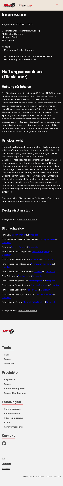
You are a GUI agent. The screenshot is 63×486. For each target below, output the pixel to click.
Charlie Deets (18, 247)
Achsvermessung (13, 426)
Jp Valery (35, 259)
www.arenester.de (27, 219)
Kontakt (8, 435)
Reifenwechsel (12, 413)
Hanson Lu (32, 289)
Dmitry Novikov (47, 239)
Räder (7, 354)
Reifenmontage (12, 409)
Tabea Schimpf (18, 234)
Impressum (6, 469)
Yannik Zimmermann (41, 263)
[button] (57, 5)
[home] (18, 5)
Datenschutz (6, 464)
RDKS (7, 422)
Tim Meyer (23, 276)
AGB (3, 459)
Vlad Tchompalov (40, 251)
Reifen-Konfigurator (15, 388)
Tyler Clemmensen (43, 294)
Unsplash (34, 234)
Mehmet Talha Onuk (33, 302)
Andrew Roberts (39, 285)
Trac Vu (38, 271)
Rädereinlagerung (13, 417)
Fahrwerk (9, 363)
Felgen (7, 359)
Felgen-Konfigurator (15, 393)
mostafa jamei (35, 280)
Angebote (9, 379)
